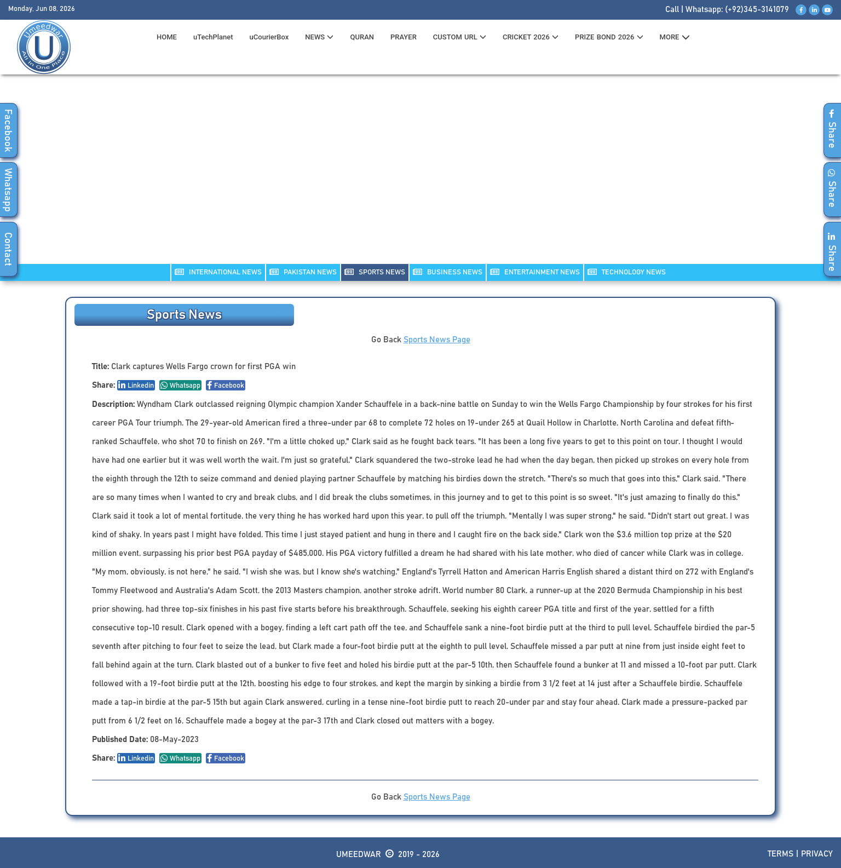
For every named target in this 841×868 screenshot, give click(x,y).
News (319, 37)
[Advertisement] (420, 175)
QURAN (362, 37)
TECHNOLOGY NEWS (626, 272)
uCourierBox (269, 37)
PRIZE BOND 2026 (609, 37)
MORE (675, 37)
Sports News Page (437, 340)
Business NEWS (447, 272)
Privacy (817, 854)
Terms (780, 854)
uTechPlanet (213, 37)
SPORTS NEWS (374, 272)
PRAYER (403, 37)
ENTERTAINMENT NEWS (535, 272)
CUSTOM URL (459, 37)
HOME (167, 37)
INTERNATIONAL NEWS (218, 272)
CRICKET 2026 (530, 37)
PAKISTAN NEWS (303, 272)
